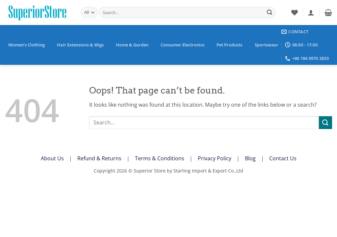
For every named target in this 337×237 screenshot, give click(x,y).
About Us (52, 158)
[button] (311, 12)
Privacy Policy (214, 158)
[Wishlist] (294, 12)
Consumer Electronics (182, 45)
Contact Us (283, 158)
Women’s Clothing (26, 45)
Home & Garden (132, 45)
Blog (250, 158)
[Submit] (269, 12)
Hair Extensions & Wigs (80, 45)
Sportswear (266, 45)
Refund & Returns (99, 158)
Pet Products (229, 45)
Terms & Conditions (159, 158)
